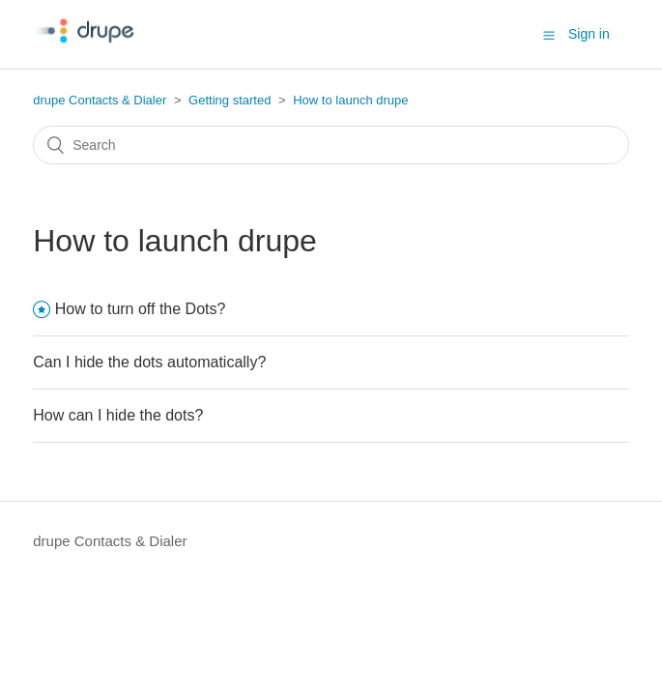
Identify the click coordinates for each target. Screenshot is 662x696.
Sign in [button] (589, 34)
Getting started (229, 100)
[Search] (331, 145)
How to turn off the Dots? (140, 309)
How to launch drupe (350, 100)
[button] (549, 34)
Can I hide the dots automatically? (149, 362)
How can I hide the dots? (118, 415)
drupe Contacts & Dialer (99, 100)
